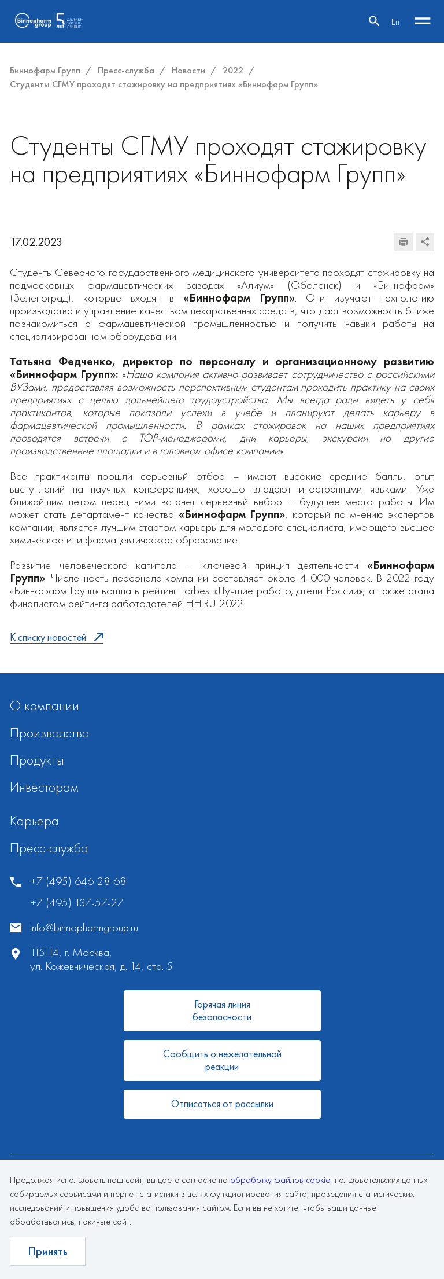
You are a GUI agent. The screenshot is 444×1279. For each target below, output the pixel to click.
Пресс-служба (49, 848)
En (395, 22)
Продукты (37, 760)
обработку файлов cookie (280, 1180)
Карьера (34, 820)
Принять (48, 1251)
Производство (49, 732)
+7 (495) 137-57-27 (77, 902)
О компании (44, 705)
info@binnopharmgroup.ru (84, 927)
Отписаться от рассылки (222, 1103)
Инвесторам (44, 787)
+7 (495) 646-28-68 (78, 881)
